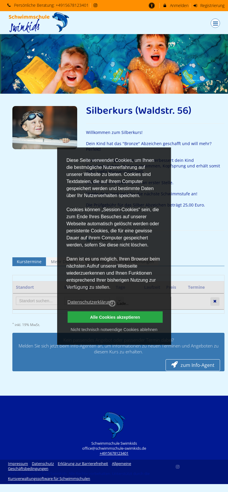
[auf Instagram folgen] (96, 5)
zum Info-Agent (192, 365)
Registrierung (209, 5)
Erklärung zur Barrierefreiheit (83, 463)
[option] (114, 64)
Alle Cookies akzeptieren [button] (115, 317)
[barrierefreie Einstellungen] (152, 5)
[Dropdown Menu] (215, 23)
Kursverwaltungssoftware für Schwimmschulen (49, 478)
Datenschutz (43, 463)
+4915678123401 (72, 5)
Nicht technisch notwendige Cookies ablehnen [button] (114, 329)
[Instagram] (178, 466)
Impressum (18, 463)
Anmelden (175, 5)
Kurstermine (29, 261)
